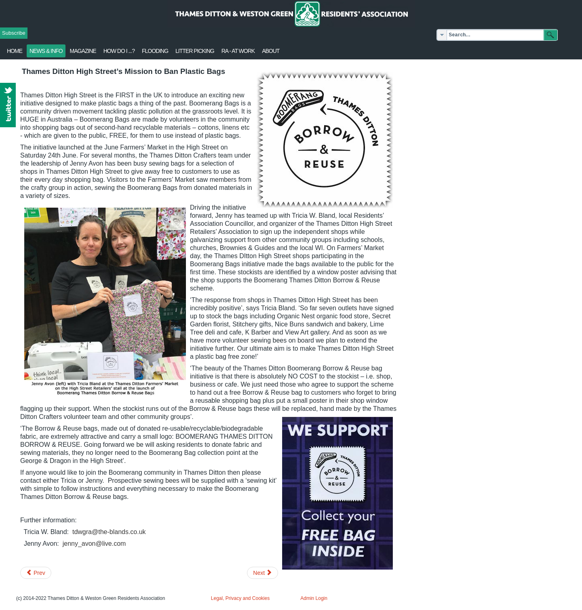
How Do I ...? (119, 51)
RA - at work (238, 51)
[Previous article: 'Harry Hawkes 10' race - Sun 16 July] (35, 573)
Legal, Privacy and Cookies (240, 598)
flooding (155, 51)
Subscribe (13, 33)
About (270, 51)
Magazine (83, 51)
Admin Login (313, 598)
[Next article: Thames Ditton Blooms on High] (262, 573)
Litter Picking (194, 51)
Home (14, 51)
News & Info (46, 51)
